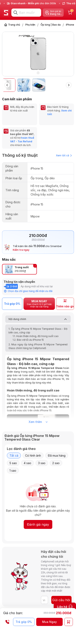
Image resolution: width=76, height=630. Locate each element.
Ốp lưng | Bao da (51, 24)
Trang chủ (14, 24)
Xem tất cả (64, 155)
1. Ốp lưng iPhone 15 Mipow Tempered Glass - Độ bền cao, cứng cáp (38, 330)
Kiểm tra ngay (21, 249)
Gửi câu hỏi (61, 600)
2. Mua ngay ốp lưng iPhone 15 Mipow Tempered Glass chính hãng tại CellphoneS (38, 346)
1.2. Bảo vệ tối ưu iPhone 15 (28, 339)
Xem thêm (38, 422)
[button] (68, 85)
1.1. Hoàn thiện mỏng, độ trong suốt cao (36, 336)
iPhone (70, 24)
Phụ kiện (30, 24)
